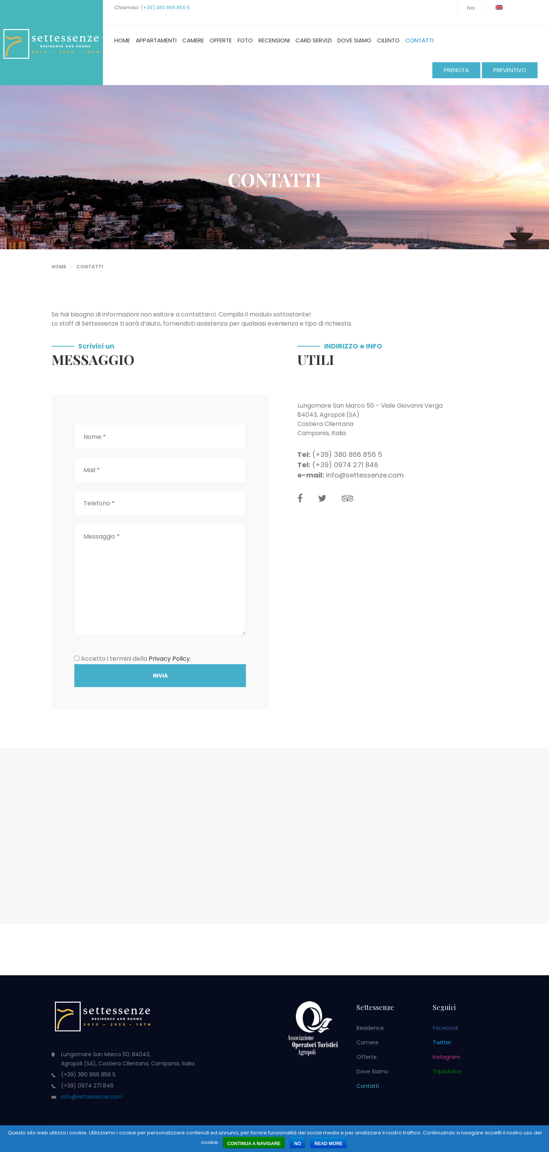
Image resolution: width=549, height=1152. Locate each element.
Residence (370, 1028)
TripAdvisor (447, 1071)
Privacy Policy (169, 658)
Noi (471, 7)
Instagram (446, 1057)
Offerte (221, 40)
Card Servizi (313, 40)
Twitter (442, 1042)
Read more (328, 1143)
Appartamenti (156, 40)
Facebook (446, 1028)
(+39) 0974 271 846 (345, 465)
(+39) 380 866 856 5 (165, 7)
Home (122, 40)
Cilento (388, 40)
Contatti (419, 40)
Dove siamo (354, 40)
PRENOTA (456, 70)
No (297, 1143)
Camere (193, 40)
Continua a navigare (254, 1143)
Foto (245, 40)
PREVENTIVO (509, 70)
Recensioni (274, 40)
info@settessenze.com (365, 475)
